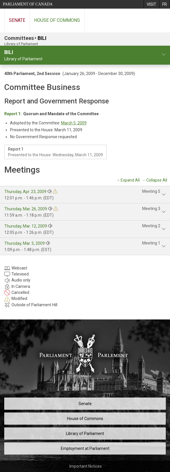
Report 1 (12, 113)
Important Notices (85, 466)
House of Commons (57, 20)
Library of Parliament (85, 433)
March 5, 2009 (74, 123)
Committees (19, 38)
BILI (42, 38)
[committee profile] (164, 55)
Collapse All (156, 180)
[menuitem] (151, 4)
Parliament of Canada (27, 4)
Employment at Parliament (85, 448)
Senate (17, 20)
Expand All (130, 180)
